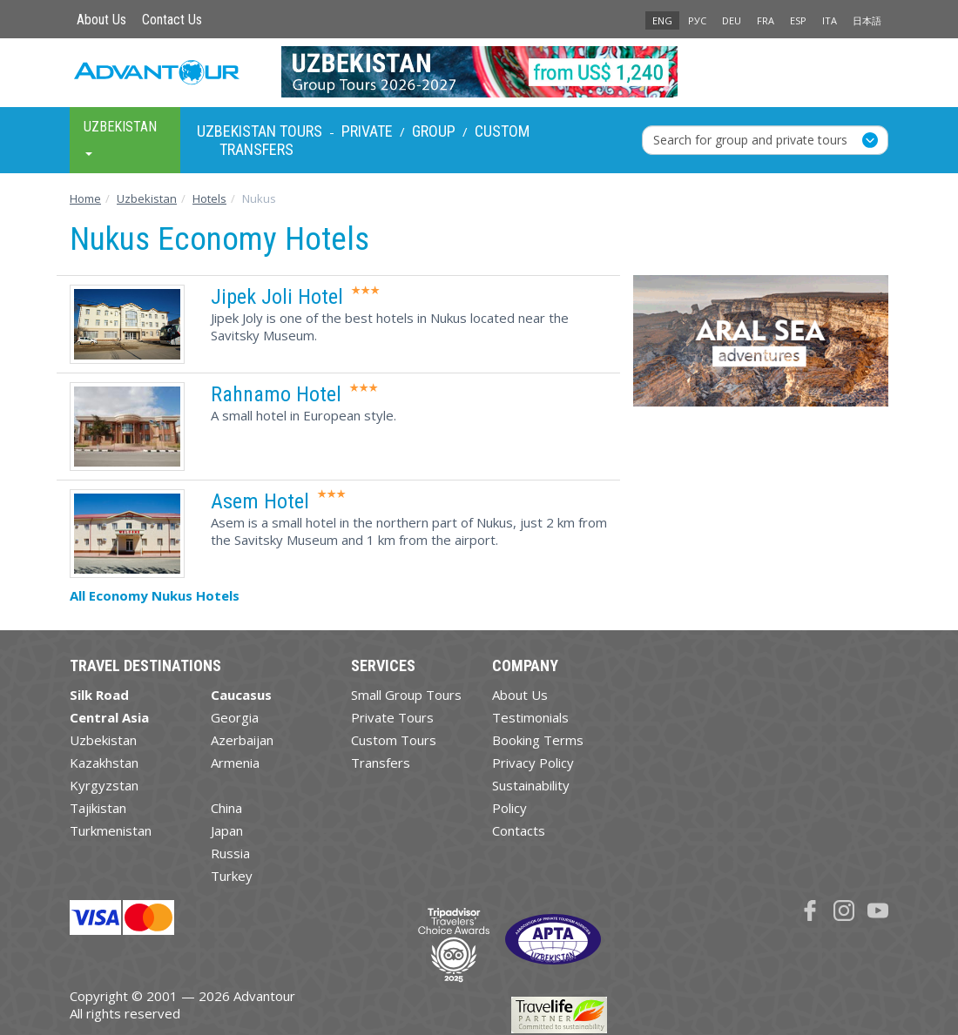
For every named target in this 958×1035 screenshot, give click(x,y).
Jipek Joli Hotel (277, 297)
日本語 (867, 20)
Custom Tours (393, 740)
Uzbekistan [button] (120, 137)
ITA (829, 20)
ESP (798, 20)
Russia (230, 853)
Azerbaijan (242, 740)
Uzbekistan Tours (259, 131)
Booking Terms (538, 740)
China (226, 808)
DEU (731, 20)
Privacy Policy (533, 762)
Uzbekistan (103, 740)
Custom (502, 131)
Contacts (518, 830)
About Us (101, 19)
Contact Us (172, 19)
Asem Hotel (260, 501)
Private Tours (392, 717)
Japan (227, 830)
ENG (662, 20)
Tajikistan (98, 808)
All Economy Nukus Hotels (154, 595)
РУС (697, 20)
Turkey (232, 875)
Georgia (235, 717)
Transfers (256, 149)
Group (433, 131)
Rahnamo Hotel (276, 394)
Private (367, 131)
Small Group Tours (406, 694)
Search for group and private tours (750, 139)
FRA (765, 20)
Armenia (235, 762)
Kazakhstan (104, 762)
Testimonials (530, 717)
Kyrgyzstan (104, 785)
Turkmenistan (111, 830)
